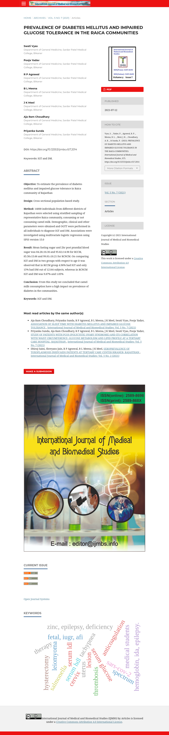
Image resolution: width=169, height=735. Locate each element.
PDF (109, 89)
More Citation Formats (120, 168)
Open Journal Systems (36, 599)
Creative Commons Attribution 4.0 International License (122, 263)
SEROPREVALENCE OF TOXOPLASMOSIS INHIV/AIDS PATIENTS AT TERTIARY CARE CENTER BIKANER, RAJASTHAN (85, 350)
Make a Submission (39, 371)
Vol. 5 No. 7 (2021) (58, 17)
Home (27, 17)
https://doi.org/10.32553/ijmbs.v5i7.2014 (53, 149)
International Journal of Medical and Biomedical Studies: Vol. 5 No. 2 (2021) (75, 355)
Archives (40, 17)
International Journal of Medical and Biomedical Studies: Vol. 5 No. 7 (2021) (91, 327)
